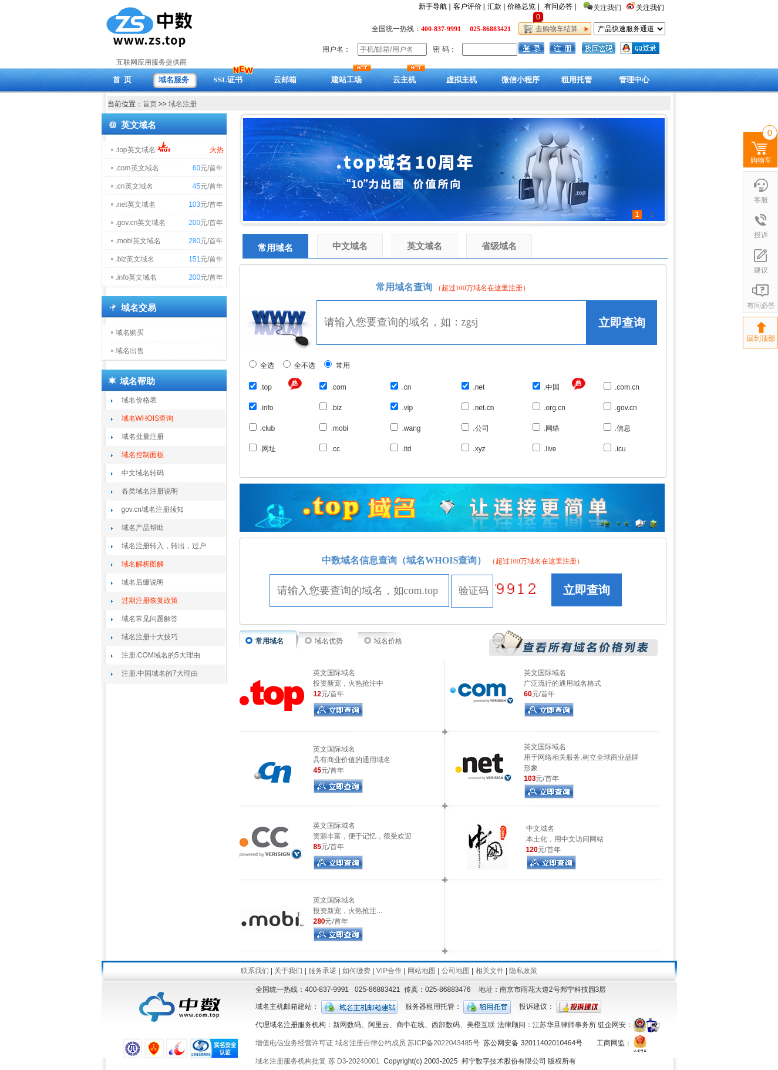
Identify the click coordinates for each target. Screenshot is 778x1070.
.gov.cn (620, 407)
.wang (405, 427)
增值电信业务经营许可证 (294, 1043)
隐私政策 (523, 971)
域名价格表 (139, 400)
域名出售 (130, 351)
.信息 (617, 427)
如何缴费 (356, 971)
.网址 (263, 448)
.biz (330, 407)
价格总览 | (523, 6)
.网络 (546, 427)
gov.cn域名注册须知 (153, 509)
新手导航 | (434, 6)
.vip (401, 407)
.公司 (475, 427)
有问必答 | (560, 6)
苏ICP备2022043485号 (443, 1043)
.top (260, 386)
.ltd (400, 448)
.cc (329, 448)
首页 (150, 104)
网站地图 (421, 971)
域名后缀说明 (143, 582)
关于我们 (288, 971)
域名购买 (130, 332)
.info (261, 407)
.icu (615, 448)
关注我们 (651, 8)
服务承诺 (322, 971)
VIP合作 (389, 971)
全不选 (299, 365)
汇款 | (496, 6)
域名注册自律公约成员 (370, 1043)
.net (473, 386)
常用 (336, 365)
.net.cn (478, 407)
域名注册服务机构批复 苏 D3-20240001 (317, 1061)
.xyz (474, 448)
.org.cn (549, 407)
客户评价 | (469, 6)
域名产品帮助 (143, 528)
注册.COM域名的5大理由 (161, 655)
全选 (261, 365)
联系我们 (255, 971)
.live (545, 448)
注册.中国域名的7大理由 (160, 673)
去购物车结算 (555, 29)
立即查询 (621, 322)
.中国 (546, 386)
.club (262, 427)
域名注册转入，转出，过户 (164, 546)
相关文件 (490, 971)
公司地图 (456, 971)
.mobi (333, 427)
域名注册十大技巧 (150, 637)
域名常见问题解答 (150, 619)
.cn (400, 386)
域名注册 (183, 104)
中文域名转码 (143, 473)
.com (332, 386)
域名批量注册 (143, 436)
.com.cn (621, 386)
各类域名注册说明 (150, 491)
